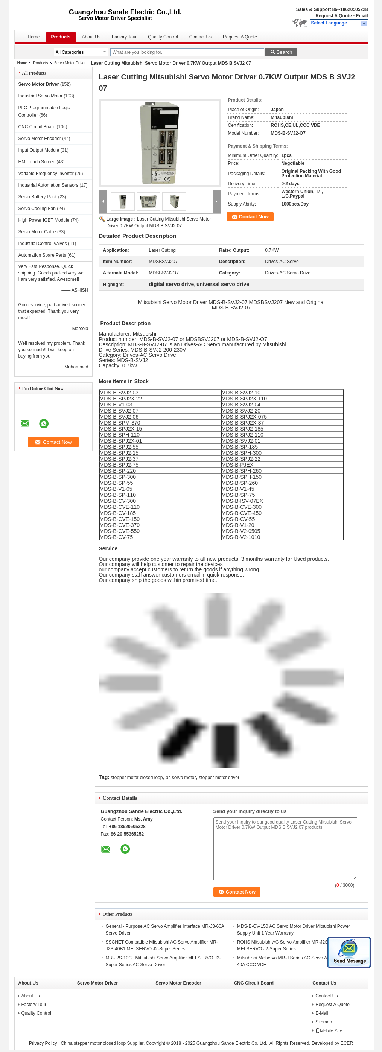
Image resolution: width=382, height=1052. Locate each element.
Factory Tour (124, 37)
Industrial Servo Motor (40, 96)
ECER (347, 1043)
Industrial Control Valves (42, 243)
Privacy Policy (43, 1043)
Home (34, 37)
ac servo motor (181, 777)
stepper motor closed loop (137, 777)
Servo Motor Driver (70, 63)
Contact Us (200, 37)
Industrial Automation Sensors (48, 185)
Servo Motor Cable (37, 231)
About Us (91, 37)
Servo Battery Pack (37, 196)
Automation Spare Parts (42, 255)
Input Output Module (38, 150)
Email (362, 15)
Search (284, 52)
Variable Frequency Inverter (46, 173)
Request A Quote (333, 15)
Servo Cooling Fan (37, 208)
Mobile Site (328, 1031)
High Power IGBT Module (44, 220)
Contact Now (254, 216)
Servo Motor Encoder (39, 138)
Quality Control (163, 37)
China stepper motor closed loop (93, 1043)
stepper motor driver (219, 777)
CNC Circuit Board (37, 126)
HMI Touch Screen (37, 161)
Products (61, 37)
